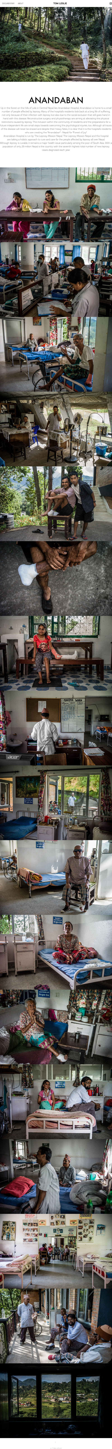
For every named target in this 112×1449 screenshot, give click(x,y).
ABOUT (20, 3)
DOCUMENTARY (8, 3)
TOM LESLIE (60, 3)
